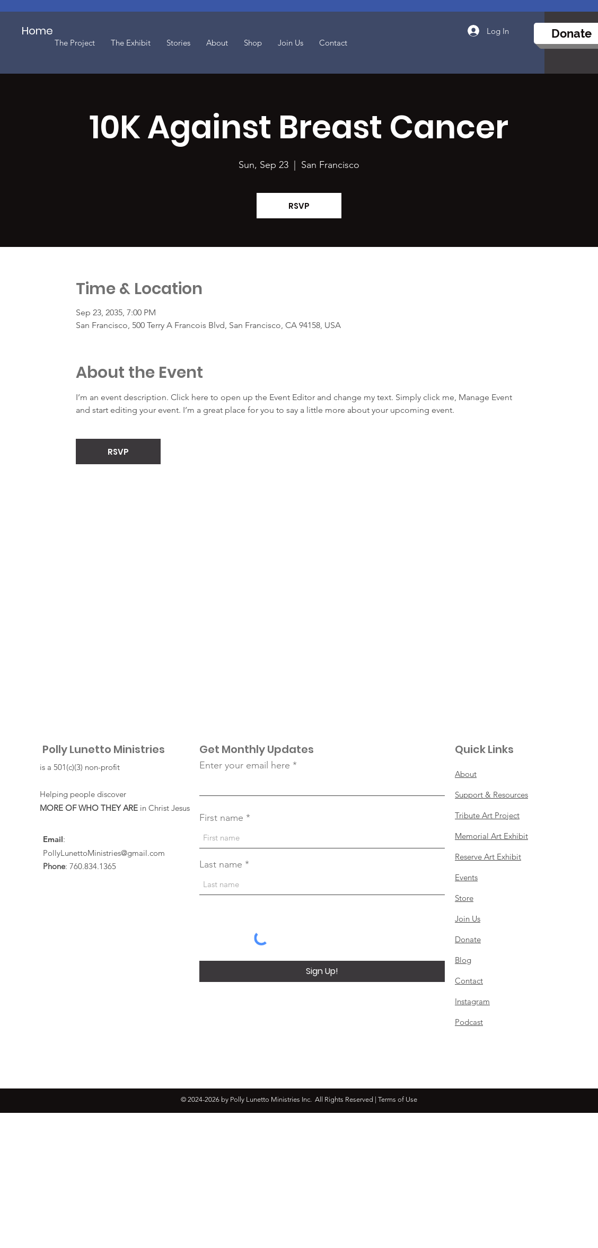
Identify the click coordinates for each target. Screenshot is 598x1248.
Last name (220, 864)
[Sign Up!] (322, 971)
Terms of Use (397, 1099)
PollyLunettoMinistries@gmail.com (104, 853)
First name (221, 817)
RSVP (299, 205)
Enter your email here (244, 765)
